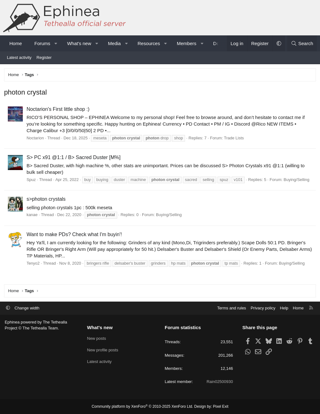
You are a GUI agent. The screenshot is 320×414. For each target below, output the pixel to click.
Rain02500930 (220, 381)
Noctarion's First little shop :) (58, 109)
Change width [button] (27, 308)
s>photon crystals (46, 200)
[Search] (302, 43)
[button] (56, 43)
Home (15, 43)
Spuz (32, 180)
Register (44, 57)
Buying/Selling (297, 180)
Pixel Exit (220, 406)
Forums (42, 43)
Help (284, 308)
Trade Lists (235, 138)
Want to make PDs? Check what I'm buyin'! (74, 235)
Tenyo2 (33, 263)
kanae (32, 215)
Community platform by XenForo (142, 406)
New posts (96, 338)
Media (114, 43)
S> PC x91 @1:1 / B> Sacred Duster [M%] (74, 158)
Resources (149, 43)
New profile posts (102, 349)
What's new (79, 43)
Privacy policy (263, 308)
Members (187, 43)
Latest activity (19, 57)
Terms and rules (231, 308)
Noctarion (36, 138)
